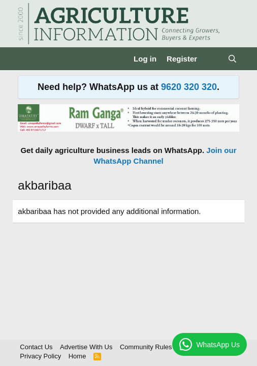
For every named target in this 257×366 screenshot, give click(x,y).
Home (77, 356)
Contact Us (36, 347)
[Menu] (27, 59)
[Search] (232, 58)
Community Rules (146, 347)
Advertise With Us (86, 347)
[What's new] (212, 58)
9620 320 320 (189, 87)
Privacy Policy (40, 356)
